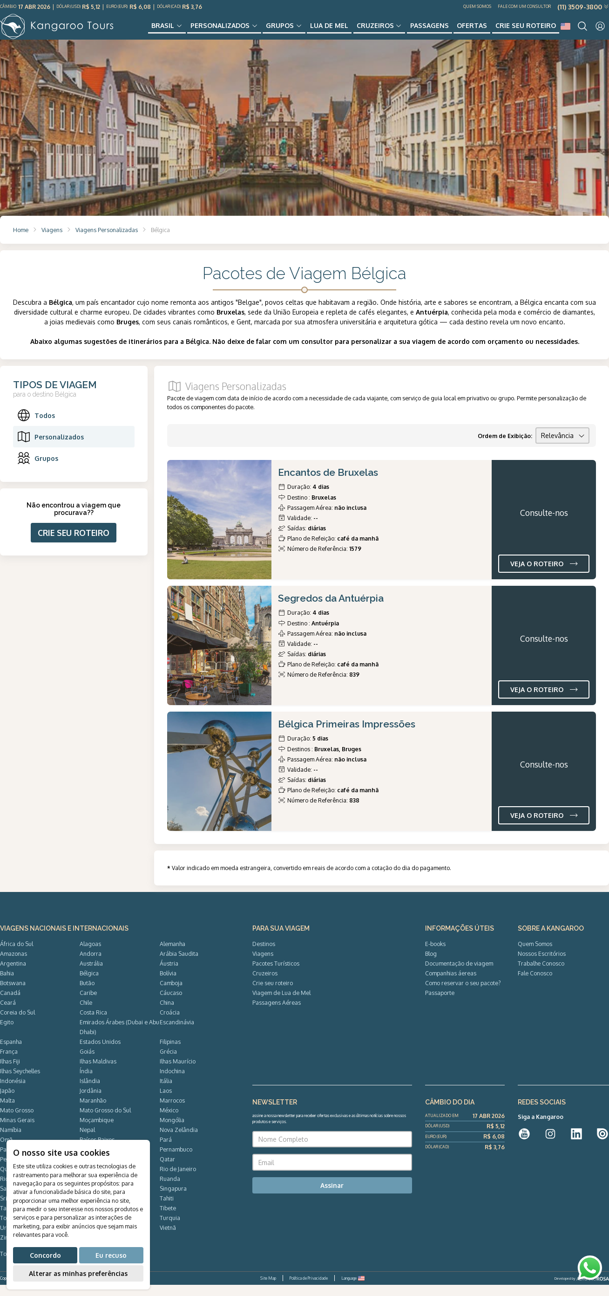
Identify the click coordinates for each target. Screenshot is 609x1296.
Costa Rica (93, 1023)
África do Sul (16, 955)
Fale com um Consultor (524, 6)
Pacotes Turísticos (275, 974)
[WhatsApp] (589, 1268)
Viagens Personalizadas (106, 241)
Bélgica (89, 984)
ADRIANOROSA (592, 1290)
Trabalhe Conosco (541, 974)
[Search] (582, 32)
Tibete (168, 1219)
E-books (435, 955)
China (167, 1013)
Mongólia (172, 1131)
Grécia (168, 1062)
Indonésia (13, 1092)
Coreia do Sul (17, 1023)
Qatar (167, 1170)
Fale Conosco (535, 984)
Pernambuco (176, 1160)
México (169, 1121)
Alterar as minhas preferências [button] (78, 1273)
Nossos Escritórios (542, 964)
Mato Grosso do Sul (105, 1121)
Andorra (91, 964)
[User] (600, 32)
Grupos (283, 31)
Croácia (170, 1023)
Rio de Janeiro (178, 1180)
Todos (35, 426)
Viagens (51, 241)
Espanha (11, 1052)
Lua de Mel (331, 31)
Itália (166, 1092)
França (9, 1062)
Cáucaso (171, 1004)
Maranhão (93, 1111)
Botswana (13, 994)
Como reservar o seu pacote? (463, 994)
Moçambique (97, 1131)
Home (20, 241)
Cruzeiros (375, 31)
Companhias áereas (450, 984)
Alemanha (172, 955)
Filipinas (170, 1052)
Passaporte (439, 1004)
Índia (86, 1082)
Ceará (8, 1013)
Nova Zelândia (179, 1141)
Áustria (169, 974)
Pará (166, 1150)
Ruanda (170, 1189)
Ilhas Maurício (178, 1072)
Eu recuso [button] (111, 1255)
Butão (87, 994)
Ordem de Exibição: (505, 447)
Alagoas (90, 955)
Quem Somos (477, 6)
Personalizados (225, 31)
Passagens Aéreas (276, 1013)
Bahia (7, 984)
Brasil (169, 31)
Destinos (263, 955)
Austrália (91, 974)
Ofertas (468, 31)
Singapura (173, 1199)
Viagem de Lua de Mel (281, 1004)
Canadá (10, 1004)
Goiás (87, 1062)
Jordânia (91, 1101)
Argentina (13, 974)
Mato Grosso (17, 1121)
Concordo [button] (45, 1255)
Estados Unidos (100, 1052)
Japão (7, 1101)
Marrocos (172, 1111)
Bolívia (168, 984)
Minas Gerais (17, 1131)
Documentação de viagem (459, 974)
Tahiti (167, 1209)
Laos (166, 1101)
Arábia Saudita (179, 964)
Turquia (170, 1229)
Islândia (90, 1092)
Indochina (172, 1082)
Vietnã (168, 1238)
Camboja (171, 994)
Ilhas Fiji (10, 1072)
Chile (86, 1013)
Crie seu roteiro (520, 31)
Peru (6, 1170)
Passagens (427, 31)
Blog (431, 964)
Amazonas (13, 964)
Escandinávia (177, 1033)
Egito (7, 1033)
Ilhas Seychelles (20, 1082)
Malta (7, 1111)
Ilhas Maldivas (98, 1072)
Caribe (88, 1004)
